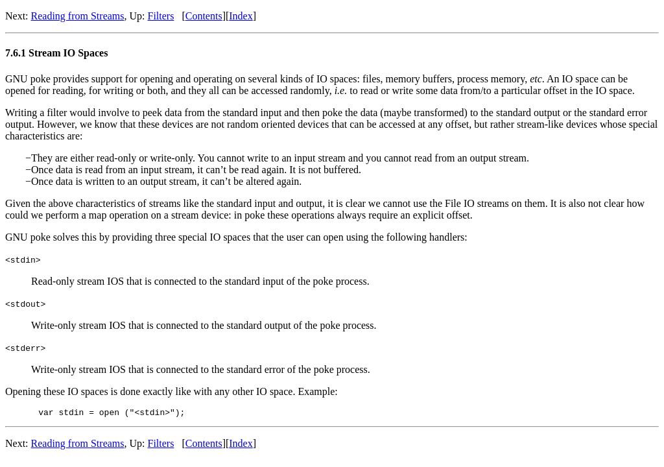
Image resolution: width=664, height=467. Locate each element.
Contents (203, 15)
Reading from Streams (77, 15)
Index (240, 15)
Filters (161, 15)
